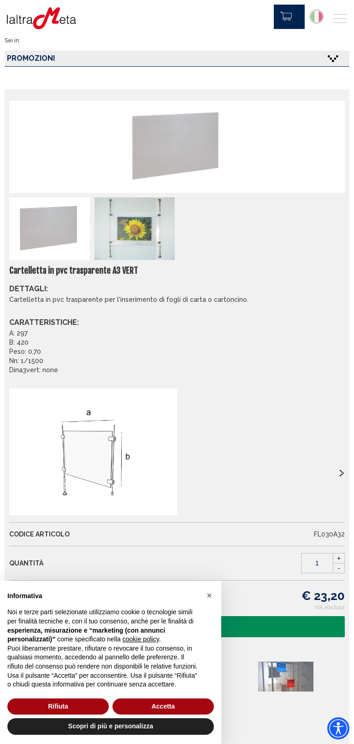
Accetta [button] (163, 706)
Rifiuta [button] (58, 706)
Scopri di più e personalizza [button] (110, 726)
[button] (209, 595)
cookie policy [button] (141, 639)
